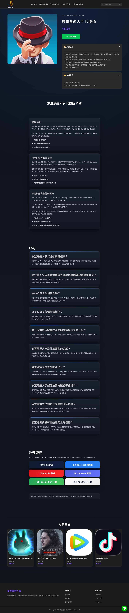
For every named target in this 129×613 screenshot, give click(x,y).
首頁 (63, 15)
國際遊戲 (68, 15)
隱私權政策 (68, 602)
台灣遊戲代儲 (54, 4)
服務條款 (67, 598)
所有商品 (34, 4)
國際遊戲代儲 (43, 4)
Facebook (98, 598)
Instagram (98, 602)
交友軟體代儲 (65, 4)
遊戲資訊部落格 (78, 4)
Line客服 (98, 594)
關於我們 (67, 594)
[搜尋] (120, 4)
